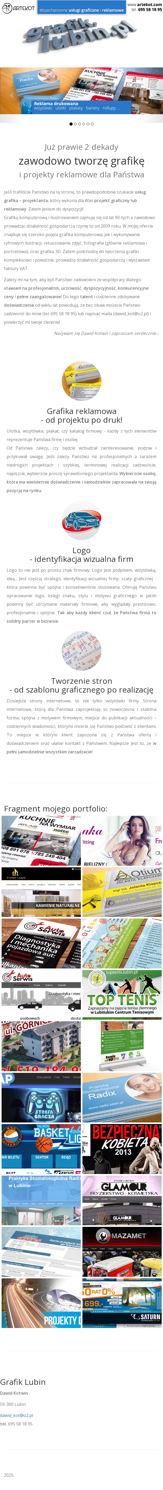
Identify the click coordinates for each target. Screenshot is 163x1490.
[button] (12, 95)
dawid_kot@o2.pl (16, 1415)
